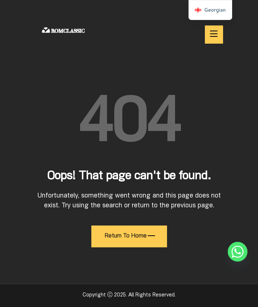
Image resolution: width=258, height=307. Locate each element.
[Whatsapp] (237, 252)
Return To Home (129, 236)
